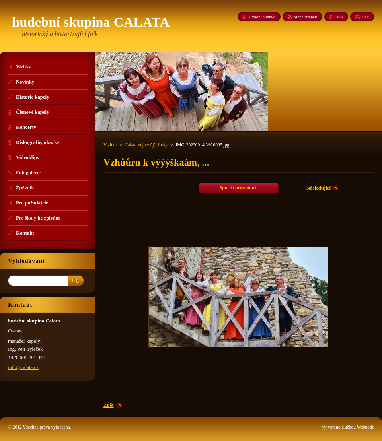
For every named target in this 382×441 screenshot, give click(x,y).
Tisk (365, 16)
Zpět (108, 405)
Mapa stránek (305, 16)
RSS (339, 16)
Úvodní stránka (262, 16)
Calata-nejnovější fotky (146, 144)
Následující (318, 188)
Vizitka (110, 144)
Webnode (365, 427)
